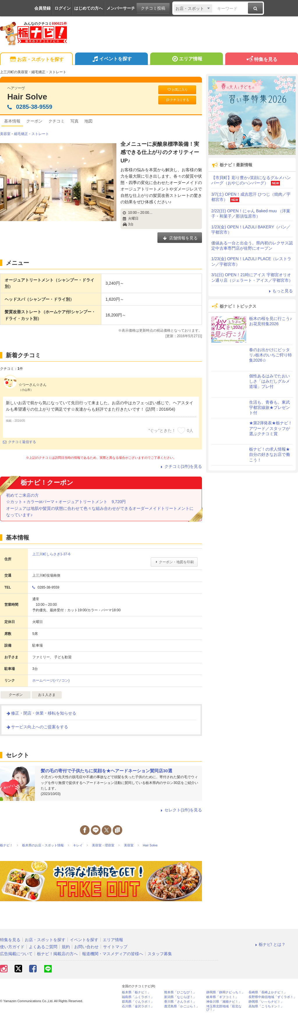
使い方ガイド (12, 946)
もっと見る (280, 290)
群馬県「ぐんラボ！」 (138, 1001)
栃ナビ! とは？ (269, 944)
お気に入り (177, 90)
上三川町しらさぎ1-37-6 (51, 554)
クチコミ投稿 (153, 8)
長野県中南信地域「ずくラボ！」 (273, 997)
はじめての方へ (88, 8)
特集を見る (261, 60)
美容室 (5, 134)
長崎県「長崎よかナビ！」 (268, 992)
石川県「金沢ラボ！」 (138, 1006)
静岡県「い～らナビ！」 (266, 1001)
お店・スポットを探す (36, 60)
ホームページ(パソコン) (51, 680)
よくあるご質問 (43, 946)
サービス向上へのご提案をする (37, 726)
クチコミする (177, 100)
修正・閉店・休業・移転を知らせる (41, 713)
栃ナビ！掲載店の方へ (57, 953)
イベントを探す (111, 59)
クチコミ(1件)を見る (180, 466)
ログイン (62, 8)
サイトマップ (115, 946)
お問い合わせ (86, 946)
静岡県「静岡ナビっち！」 (225, 992)
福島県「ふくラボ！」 (138, 997)
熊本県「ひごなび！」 (180, 992)
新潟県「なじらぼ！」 (180, 997)
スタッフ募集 (160, 953)
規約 (66, 946)
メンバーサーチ (121, 8)
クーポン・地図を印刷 (174, 562)
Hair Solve (27, 96)
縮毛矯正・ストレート (31, 134)
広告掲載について (16, 953)
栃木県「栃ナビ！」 (136, 992)
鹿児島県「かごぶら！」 (181, 1006)
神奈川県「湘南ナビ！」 (224, 1001)
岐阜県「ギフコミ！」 (222, 997)
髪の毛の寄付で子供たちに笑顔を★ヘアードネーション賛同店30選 (106, 770)
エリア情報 (186, 59)
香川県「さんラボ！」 (180, 1001)
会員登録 (42, 8)
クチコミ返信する (19, 442)
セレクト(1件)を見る (180, 810)
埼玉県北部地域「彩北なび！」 (224, 1008)
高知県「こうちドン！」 (266, 1006)
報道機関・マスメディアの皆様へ (112, 953)
